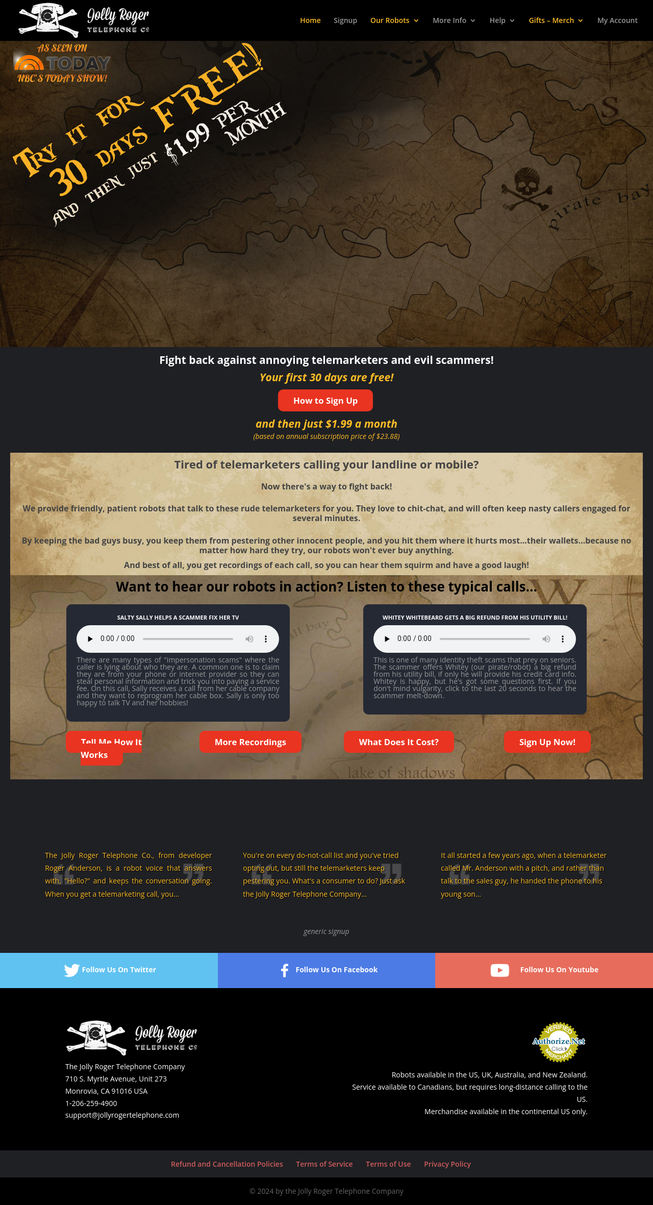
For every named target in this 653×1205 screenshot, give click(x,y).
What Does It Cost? (399, 742)
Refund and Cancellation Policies (227, 1164)
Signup (345, 21)
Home (310, 21)
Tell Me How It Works (111, 748)
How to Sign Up (325, 400)
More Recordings (250, 742)
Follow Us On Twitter (109, 970)
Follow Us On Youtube (544, 970)
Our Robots (390, 21)
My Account (617, 21)
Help (498, 21)
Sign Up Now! (547, 742)
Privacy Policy (447, 1164)
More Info (449, 21)
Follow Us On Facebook (326, 970)
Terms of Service (324, 1164)
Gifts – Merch (551, 21)
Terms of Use (388, 1164)
